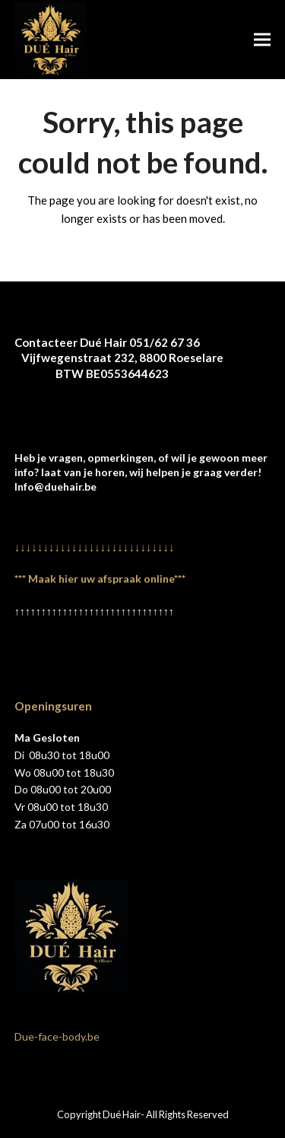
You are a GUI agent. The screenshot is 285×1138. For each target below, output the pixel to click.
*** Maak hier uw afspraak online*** (99, 578)
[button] (262, 39)
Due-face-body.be (57, 1036)
